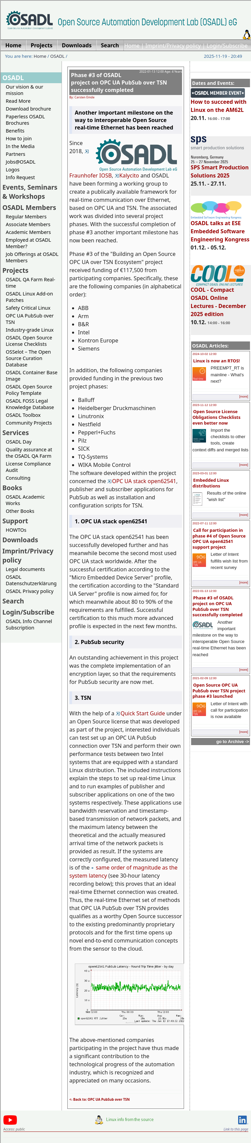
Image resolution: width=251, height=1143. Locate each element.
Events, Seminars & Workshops (30, 192)
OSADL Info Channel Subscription (29, 624)
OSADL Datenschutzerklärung (31, 580)
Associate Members (28, 224)
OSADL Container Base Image (32, 375)
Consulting (18, 478)
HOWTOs (16, 530)
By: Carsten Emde (81, 97)
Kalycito (127, 175)
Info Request (20, 177)
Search (13, 600)
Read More (18, 101)
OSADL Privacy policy (29, 591)
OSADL (57, 56)
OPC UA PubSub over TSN (30, 318)
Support (15, 520)
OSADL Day (18, 441)
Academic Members (28, 232)
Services (15, 432)
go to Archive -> (232, 741)
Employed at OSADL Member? (28, 243)
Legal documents (25, 569)
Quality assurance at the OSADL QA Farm (29, 452)
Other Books (20, 511)
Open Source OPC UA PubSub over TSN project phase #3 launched (218, 690)
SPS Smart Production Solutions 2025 (220, 168)
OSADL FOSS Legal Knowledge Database (30, 404)
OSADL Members (29, 207)
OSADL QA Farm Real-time (30, 282)
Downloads (20, 539)
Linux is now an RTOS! (216, 361)
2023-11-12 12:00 (204, 405)
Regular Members (26, 216)
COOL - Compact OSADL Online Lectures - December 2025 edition (218, 299)
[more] (243, 396)
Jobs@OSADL (21, 162)
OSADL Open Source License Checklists (29, 340)
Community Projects (29, 423)
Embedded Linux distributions (210, 483)
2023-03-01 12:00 (204, 473)
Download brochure (28, 108)
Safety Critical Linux (28, 308)
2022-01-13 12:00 (204, 591)
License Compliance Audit (28, 466)
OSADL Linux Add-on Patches (29, 296)
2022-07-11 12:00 (204, 523)
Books (12, 487)
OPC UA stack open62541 (141, 481)
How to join (19, 138)
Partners (15, 154)
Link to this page (236, 1129)
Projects (15, 270)
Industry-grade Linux (29, 330)
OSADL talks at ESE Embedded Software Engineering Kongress (220, 228)
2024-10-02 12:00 (204, 354)
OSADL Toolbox (23, 415)
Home (132, 45)
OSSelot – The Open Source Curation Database (28, 358)
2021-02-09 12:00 (204, 678)
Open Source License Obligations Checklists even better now (216, 417)
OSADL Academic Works (25, 500)
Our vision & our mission (24, 90)
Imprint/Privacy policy (173, 45)
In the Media (20, 146)
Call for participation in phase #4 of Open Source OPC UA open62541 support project (219, 538)
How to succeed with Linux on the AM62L (219, 103)
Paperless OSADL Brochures (25, 119)
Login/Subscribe (227, 45)
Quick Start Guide (140, 713)
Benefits (15, 130)
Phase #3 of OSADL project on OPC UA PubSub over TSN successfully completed (217, 606)
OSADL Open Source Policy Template (29, 389)
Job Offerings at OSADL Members (32, 257)
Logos (13, 169)
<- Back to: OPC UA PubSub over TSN (99, 1099)
